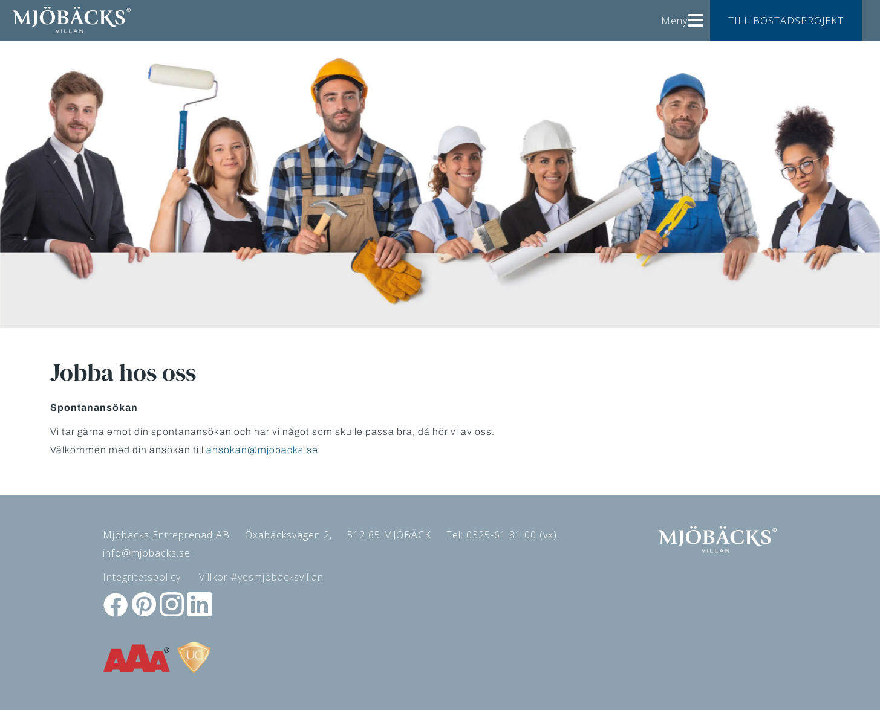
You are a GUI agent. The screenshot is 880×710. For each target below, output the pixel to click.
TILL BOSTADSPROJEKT (786, 20)
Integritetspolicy (142, 577)
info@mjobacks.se (147, 553)
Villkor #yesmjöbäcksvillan (261, 577)
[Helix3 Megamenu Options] (696, 16)
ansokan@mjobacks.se (262, 450)
